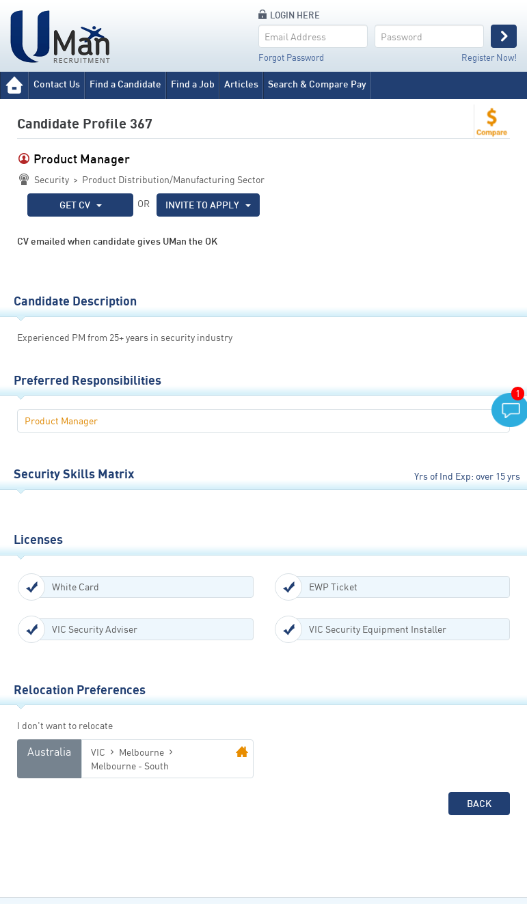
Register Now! (489, 57)
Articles (241, 84)
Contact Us (56, 84)
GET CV (80, 204)
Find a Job (193, 84)
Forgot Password (291, 57)
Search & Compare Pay (317, 84)
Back (479, 803)
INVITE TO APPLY (208, 204)
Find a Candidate (125, 84)
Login (504, 36)
